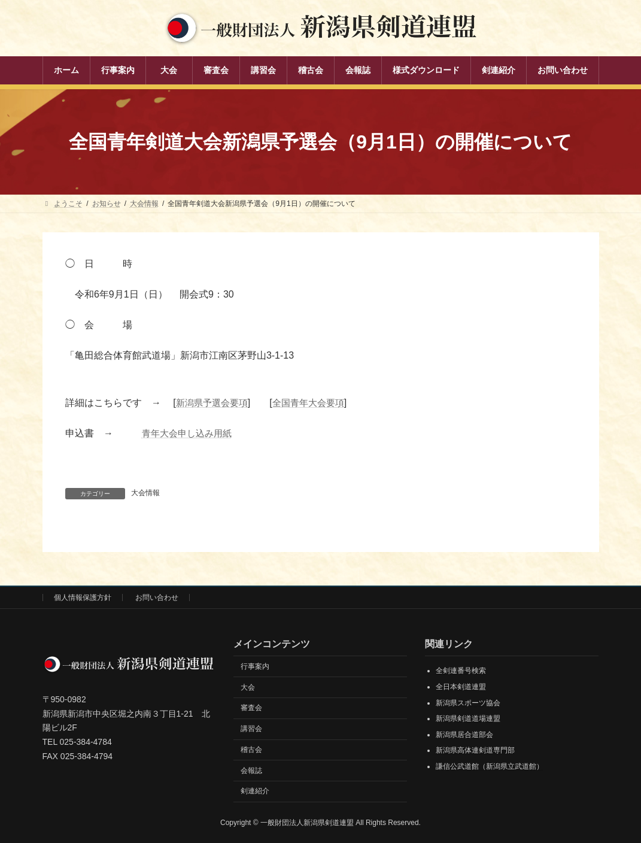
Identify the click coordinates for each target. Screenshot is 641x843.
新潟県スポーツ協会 (468, 702)
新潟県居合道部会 (464, 734)
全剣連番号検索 (461, 670)
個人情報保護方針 (82, 597)
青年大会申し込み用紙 (190, 433)
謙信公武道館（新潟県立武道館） (489, 766)
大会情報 (145, 493)
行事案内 (255, 666)
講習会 (251, 728)
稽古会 (251, 749)
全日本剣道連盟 (461, 687)
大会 (248, 687)
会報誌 (251, 770)
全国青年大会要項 (315, 403)
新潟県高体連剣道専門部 (475, 750)
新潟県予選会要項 (214, 403)
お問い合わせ (156, 597)
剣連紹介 (255, 791)
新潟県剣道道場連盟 (468, 718)
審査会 (251, 707)
